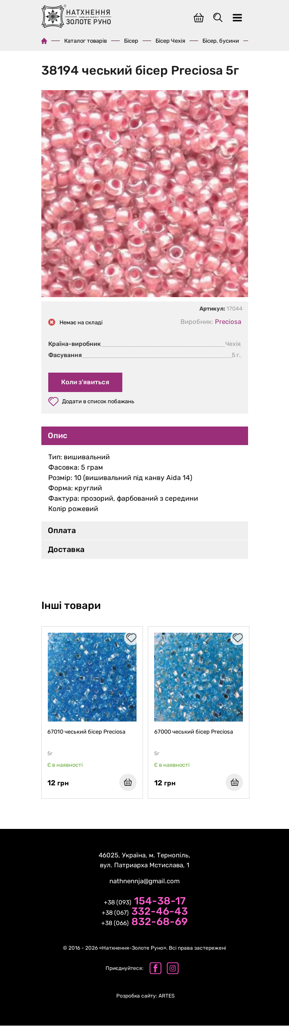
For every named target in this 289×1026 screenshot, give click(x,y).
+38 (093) (145, 902)
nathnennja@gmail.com (144, 881)
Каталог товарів (85, 41)
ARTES (145, 996)
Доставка (66, 549)
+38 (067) (145, 912)
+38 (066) (144, 923)
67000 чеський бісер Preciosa (193, 731)
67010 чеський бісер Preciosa (87, 731)
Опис (57, 435)
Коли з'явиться (85, 382)
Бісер (131, 41)
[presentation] (237, 713)
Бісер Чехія (170, 41)
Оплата (62, 530)
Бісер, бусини (220, 41)
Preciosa (228, 322)
